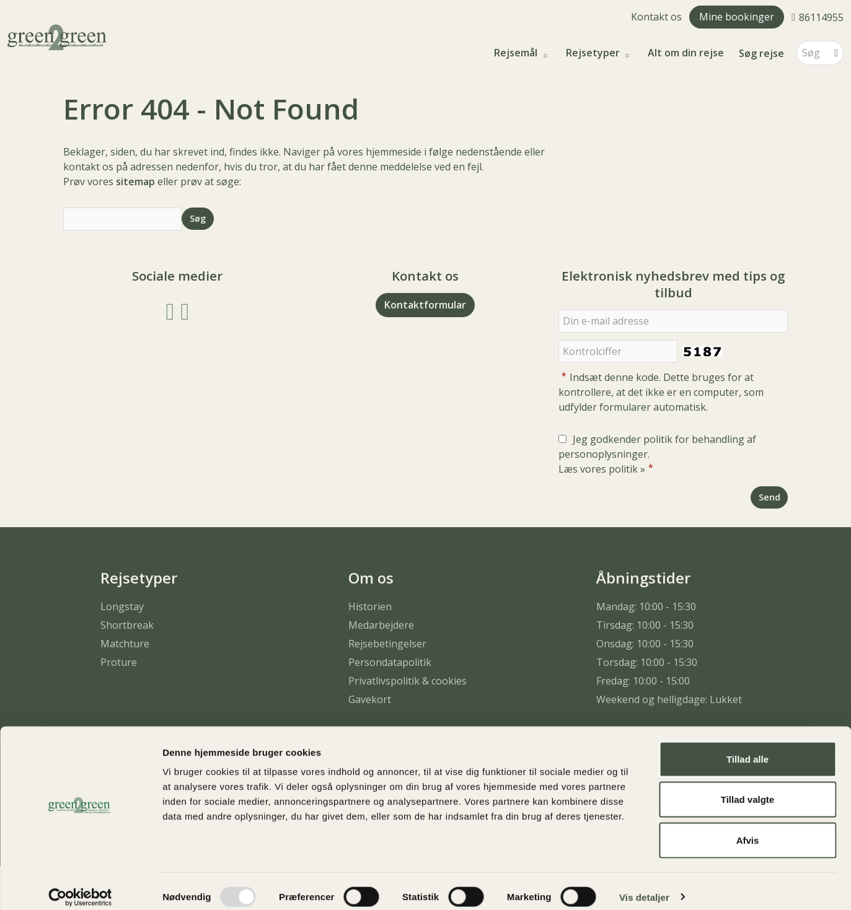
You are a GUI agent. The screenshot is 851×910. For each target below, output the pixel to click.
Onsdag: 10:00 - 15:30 (645, 643)
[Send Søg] (197, 218)
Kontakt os (656, 17)
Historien (370, 606)
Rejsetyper (594, 52)
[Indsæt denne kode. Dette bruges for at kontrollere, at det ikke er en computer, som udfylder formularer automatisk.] (617, 351)
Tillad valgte (747, 788)
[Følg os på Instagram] (184, 310)
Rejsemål (517, 52)
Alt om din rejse (686, 52)
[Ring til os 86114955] (817, 17)
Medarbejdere (381, 625)
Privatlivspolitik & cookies (407, 681)
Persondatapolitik (389, 662)
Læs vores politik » (601, 469)
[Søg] (811, 53)
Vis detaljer (644, 885)
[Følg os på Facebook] (170, 310)
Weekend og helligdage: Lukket (669, 699)
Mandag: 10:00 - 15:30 (646, 606)
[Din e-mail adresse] (673, 321)
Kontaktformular (425, 305)
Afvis (747, 828)
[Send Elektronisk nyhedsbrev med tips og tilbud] (769, 497)
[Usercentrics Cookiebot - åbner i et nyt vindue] (80, 886)
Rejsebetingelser (387, 643)
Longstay (122, 606)
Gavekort (369, 699)
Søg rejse (761, 53)
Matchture (124, 643)
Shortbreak (127, 625)
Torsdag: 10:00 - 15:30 (646, 662)
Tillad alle (747, 747)
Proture (118, 662)
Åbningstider (643, 577)
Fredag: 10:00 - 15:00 (643, 681)
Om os (371, 577)
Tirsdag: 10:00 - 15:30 (645, 625)
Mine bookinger (736, 17)
